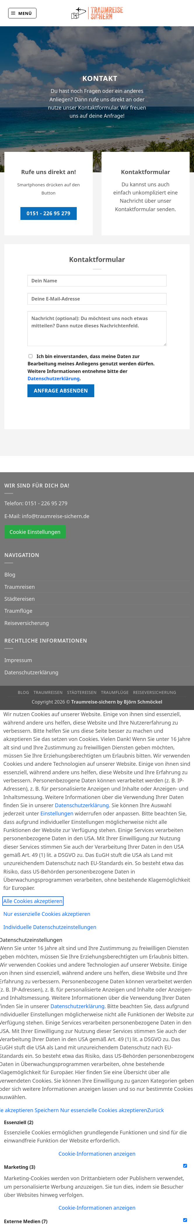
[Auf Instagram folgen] (182, 13)
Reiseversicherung (26, 622)
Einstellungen (56, 813)
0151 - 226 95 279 (46, 503)
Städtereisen (19, 598)
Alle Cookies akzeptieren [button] (33, 900)
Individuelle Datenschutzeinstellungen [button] (50, 926)
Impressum (18, 660)
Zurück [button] (155, 1110)
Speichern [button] (47, 1110)
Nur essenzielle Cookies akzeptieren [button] (47, 913)
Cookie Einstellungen (35, 531)
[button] (22, 13)
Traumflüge (18, 610)
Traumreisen (19, 586)
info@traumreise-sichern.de (55, 516)
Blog (9, 574)
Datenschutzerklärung (53, 378)
